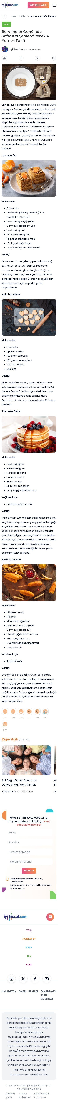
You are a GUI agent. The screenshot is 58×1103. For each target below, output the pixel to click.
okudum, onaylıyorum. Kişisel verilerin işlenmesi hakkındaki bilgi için (30, 883)
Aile (23, 16)
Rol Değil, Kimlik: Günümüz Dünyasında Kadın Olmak (19, 782)
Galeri (22, 991)
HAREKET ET (29, 938)
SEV (29, 956)
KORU (29, 964)
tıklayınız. (19, 888)
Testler (33, 991)
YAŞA (29, 947)
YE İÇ (29, 930)
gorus (50, 916)
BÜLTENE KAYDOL (38, 5)
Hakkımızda (9, 991)
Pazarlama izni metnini (22, 878)
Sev (14, 16)
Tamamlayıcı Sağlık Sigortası (48, 995)
